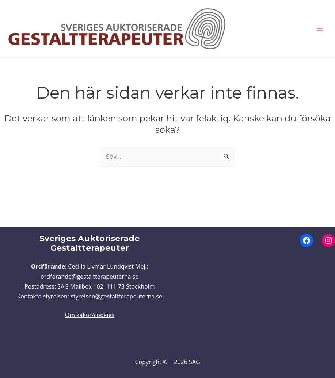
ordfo (48, 277)
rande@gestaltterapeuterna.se (97, 277)
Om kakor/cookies (89, 315)
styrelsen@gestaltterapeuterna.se (116, 296)
